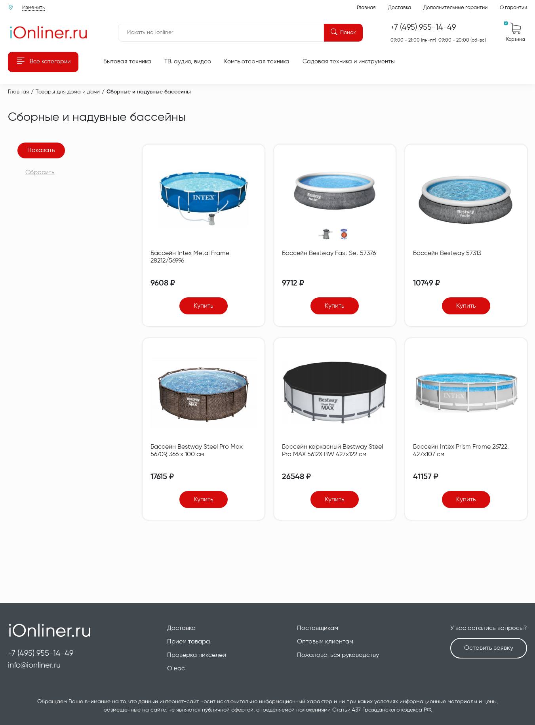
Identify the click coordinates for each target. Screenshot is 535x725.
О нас (176, 669)
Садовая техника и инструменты (349, 62)
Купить (203, 306)
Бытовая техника (127, 62)
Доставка (399, 7)
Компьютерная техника (256, 62)
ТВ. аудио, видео (187, 62)
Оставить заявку (488, 648)
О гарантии (513, 7)
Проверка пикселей (196, 655)
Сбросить (40, 172)
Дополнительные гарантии (455, 7)
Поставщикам (317, 628)
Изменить (33, 7)
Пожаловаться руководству (338, 655)
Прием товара (188, 642)
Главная (366, 7)
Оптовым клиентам (325, 642)
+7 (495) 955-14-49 (41, 653)
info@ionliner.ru (34, 665)
